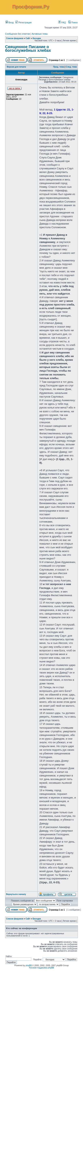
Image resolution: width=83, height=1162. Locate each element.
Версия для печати (16, 67)
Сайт (28, 38)
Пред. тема (58, 67)
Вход (9, 22)
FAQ (62, 22)
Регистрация (23, 22)
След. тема (71, 67)
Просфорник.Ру (30, 6)
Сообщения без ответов (17, 34)
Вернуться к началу (16, 894)
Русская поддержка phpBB (41, 968)
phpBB (29, 965)
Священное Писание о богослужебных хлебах (28, 49)
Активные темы (40, 34)
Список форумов (14, 38)
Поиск (73, 22)
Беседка (37, 38)
